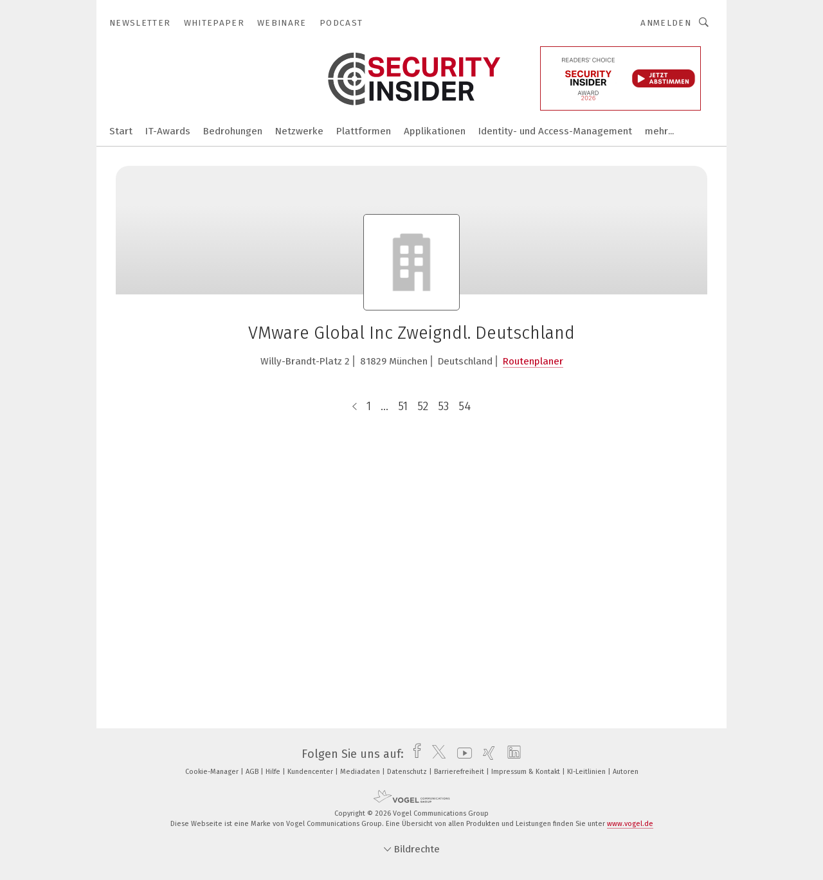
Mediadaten (361, 772)
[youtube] (461, 754)
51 (403, 406)
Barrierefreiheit (460, 772)
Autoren (625, 772)
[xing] (485, 754)
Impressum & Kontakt (526, 772)
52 (422, 406)
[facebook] (414, 754)
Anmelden (665, 22)
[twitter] (436, 754)
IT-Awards (167, 131)
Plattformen (363, 131)
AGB (253, 772)
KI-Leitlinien (587, 772)
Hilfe (274, 772)
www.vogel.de (630, 824)
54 (464, 406)
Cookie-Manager (212, 772)
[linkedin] (511, 754)
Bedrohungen (232, 131)
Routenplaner (533, 361)
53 (443, 406)
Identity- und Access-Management (555, 131)
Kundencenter (311, 772)
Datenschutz (408, 772)
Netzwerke (299, 131)
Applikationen (435, 131)
